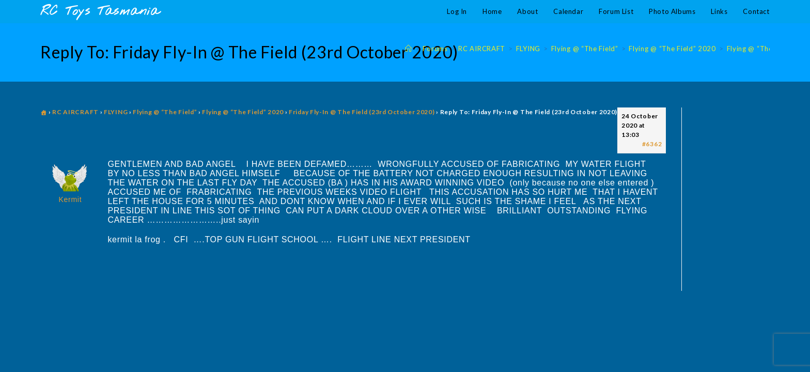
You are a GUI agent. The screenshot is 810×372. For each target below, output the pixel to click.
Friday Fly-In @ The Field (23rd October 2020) (362, 112)
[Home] (408, 48)
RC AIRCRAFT (75, 112)
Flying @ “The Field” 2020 (243, 112)
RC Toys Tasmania (99, 11)
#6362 (652, 144)
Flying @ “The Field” (165, 112)
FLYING (116, 112)
